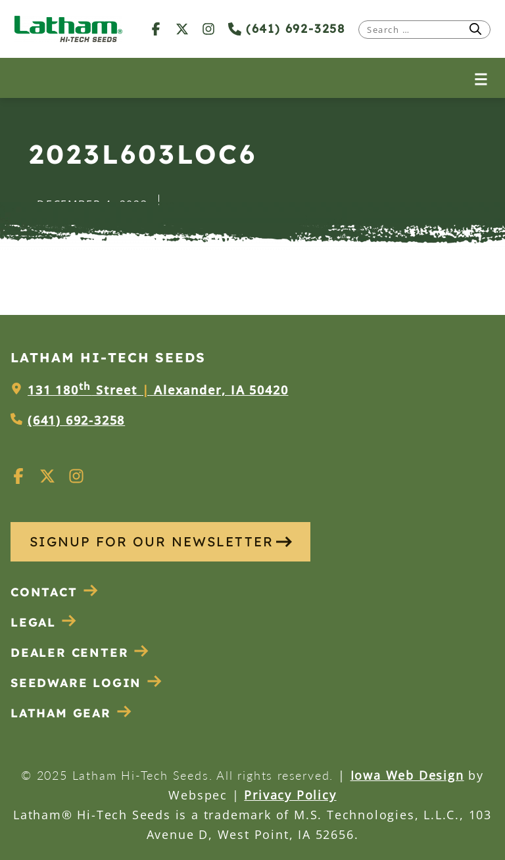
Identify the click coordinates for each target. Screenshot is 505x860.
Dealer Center (80, 652)
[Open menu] (481, 78)
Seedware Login (86, 682)
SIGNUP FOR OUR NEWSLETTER (161, 541)
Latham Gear (61, 713)
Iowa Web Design (407, 775)
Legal (44, 622)
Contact (55, 592)
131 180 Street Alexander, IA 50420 (158, 390)
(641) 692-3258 (286, 28)
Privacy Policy (290, 795)
